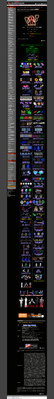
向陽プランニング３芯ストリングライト (11, 44)
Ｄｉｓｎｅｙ (10, 170)
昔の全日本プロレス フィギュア (11, 176)
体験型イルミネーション (10, 94)
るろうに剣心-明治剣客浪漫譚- (29, 385)
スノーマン (10, 146)
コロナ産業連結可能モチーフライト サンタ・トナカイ (33, 372)
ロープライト (10, 102)
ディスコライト (30, 387)
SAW (37, 382)
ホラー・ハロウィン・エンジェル (11, 141)
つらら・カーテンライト (10, 76)
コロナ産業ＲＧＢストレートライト (10, 50)
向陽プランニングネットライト (10, 65)
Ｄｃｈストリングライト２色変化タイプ (10, 28)
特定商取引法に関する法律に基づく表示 (32, 340)
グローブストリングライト (10, 36)
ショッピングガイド (27, 350)
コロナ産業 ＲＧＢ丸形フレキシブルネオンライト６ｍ (11, 98)
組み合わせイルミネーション (10, 130)
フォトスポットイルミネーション (10, 113)
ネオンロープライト (39, 376)
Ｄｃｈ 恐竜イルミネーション (10, 118)
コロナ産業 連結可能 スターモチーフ (11, 124)
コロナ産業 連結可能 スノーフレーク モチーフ (11, 128)
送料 (8, 192)
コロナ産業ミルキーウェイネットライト (10, 61)
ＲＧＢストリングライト (10, 48)
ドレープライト (10, 74)
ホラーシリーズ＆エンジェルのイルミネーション (33, 7)
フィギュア (18, 382)
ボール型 (42, 358)
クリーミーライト (10, 92)
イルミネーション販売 (23, 7)
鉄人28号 (9, 172)
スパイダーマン (33, 382)
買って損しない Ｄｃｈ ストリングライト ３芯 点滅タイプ (34, 353)
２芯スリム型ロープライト (11, 101)
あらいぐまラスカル (36, 378)
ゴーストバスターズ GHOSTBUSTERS (11, 167)
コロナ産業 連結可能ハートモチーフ (11, 139)
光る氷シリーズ (10, 156)
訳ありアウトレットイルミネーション (11, 149)
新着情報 (23, 350)
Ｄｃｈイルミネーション (10, 115)
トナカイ (33, 356)
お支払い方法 (33, 339)
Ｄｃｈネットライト (10, 63)
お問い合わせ (37, 350)
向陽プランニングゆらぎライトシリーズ (11, 30)
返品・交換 (9, 194)
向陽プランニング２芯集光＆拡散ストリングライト (10, 17)
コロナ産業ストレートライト (10, 46)
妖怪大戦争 (10, 177)
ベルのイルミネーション (10, 143)
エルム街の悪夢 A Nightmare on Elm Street (11, 162)
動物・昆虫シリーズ (11, 119)
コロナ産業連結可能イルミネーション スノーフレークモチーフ (35, 374)
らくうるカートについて (27, 339)
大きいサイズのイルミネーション (10, 111)
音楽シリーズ (32, 358)
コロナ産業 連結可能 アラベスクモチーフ (11, 132)
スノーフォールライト (11, 89)
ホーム (18, 7)
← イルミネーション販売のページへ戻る (22, 38)
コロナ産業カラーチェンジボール (11, 96)
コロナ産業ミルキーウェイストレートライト (10, 59)
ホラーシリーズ (20, 387)
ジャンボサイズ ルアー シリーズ (10, 182)
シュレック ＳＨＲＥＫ (31, 381)
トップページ (19, 350)
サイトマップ (42, 350)
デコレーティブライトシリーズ (31, 366)
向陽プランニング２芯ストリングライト (11, 12)
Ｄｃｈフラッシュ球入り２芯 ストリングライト (11, 25)
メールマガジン (33, 350)
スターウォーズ (28, 382)
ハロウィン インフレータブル (37, 387)
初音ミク (26, 383)
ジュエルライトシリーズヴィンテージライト (11, 38)
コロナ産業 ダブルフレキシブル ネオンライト (11, 106)
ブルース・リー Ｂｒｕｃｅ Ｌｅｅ (11, 174)
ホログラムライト (38, 366)
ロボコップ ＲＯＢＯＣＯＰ (10, 179)
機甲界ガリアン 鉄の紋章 (31, 380)
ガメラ (27, 380)
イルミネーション (19, 365)
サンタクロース (10, 133)
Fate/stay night (29, 383)
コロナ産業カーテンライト (10, 86)
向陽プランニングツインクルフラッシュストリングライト (10, 33)
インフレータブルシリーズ (37, 377)
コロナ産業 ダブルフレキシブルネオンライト (34, 375)
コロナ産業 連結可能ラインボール (11, 109)
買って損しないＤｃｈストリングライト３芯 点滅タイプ (10, 41)
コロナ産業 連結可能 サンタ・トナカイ (11, 135)
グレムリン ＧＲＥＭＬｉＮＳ (40, 380)
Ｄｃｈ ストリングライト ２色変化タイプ (31, 355)
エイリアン (41, 378)
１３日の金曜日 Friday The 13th (10, 169)
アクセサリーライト (37, 358)
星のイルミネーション (11, 122)
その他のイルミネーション (10, 137)
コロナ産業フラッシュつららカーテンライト (10, 80)
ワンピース (43, 385)
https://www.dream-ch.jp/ (12, 398)
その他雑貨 (10, 159)
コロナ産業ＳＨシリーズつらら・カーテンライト (10, 83)
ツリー (9, 145)
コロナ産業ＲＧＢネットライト (10, 69)
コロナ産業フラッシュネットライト (10, 72)
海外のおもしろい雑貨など (32, 388)
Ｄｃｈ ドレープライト (40, 355)
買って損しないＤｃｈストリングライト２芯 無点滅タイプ (11, 9)
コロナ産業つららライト (10, 78)
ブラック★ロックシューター (36, 383)
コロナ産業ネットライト (10, 67)
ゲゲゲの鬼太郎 (10, 165)
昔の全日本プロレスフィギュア (32, 384)
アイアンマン (26, 378)
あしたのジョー (31, 378)
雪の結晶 (9, 125)
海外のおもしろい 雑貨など (10, 184)
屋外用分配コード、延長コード (11, 151)
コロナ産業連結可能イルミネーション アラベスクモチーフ (34, 372)
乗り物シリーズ (10, 120)
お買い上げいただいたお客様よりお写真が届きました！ (12, 188)
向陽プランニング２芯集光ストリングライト (37, 360)
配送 (8, 193)
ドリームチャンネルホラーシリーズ (11, 155)
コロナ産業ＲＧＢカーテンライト (10, 88)
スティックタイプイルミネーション (10, 53)
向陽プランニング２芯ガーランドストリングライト (10, 20)
